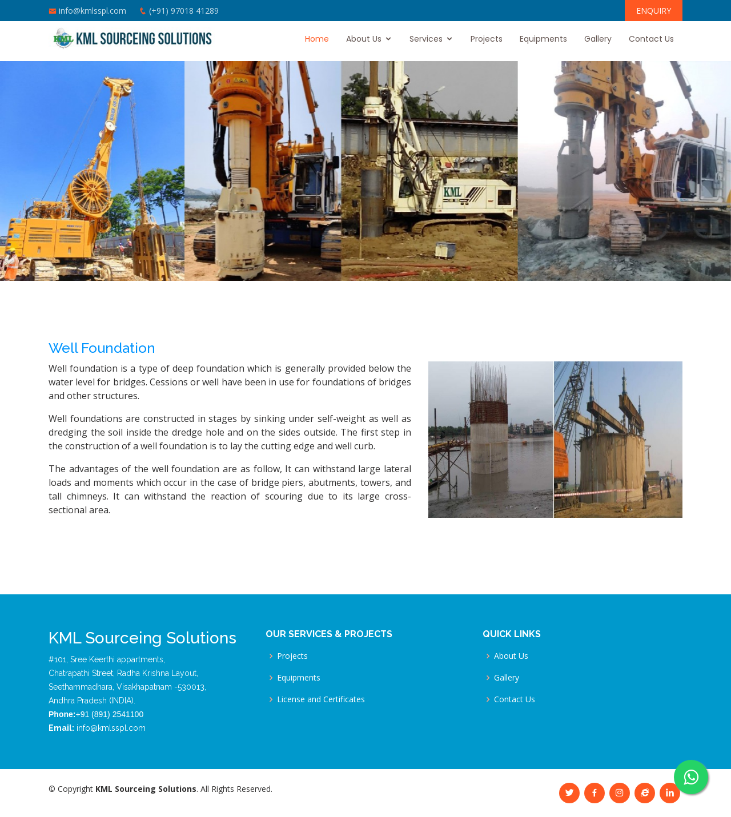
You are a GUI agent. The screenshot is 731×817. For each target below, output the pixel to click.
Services (426, 39)
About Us (363, 39)
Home (317, 39)
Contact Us (651, 39)
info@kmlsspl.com (92, 10)
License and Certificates (321, 699)
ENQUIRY (653, 10)
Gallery (598, 39)
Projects (487, 39)
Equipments (543, 39)
